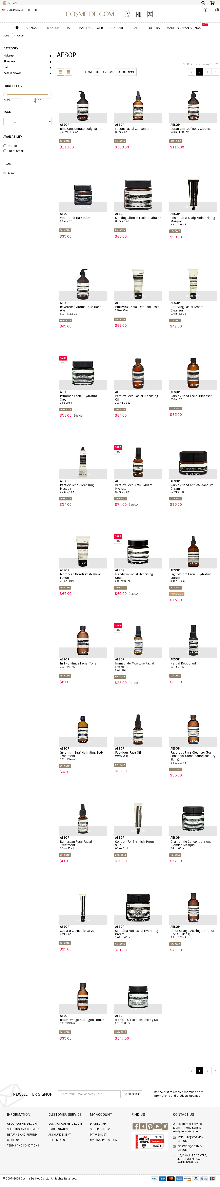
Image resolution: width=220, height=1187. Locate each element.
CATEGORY (10, 48)
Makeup (53, 28)
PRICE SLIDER (12, 86)
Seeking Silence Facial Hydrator (138, 219)
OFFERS (154, 28)
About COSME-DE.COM (22, 1123)
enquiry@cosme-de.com (190, 1139)
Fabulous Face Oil (138, 754)
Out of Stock (13, 151)
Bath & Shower (91, 28)
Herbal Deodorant (193, 665)
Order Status (58, 1129)
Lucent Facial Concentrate (138, 130)
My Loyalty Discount (104, 1140)
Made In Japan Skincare (185, 28)
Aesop (20, 35)
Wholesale (14, 1140)
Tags (7, 112)
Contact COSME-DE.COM (65, 1123)
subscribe (132, 1094)
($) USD (32, 10)
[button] (27, 57)
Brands (136, 28)
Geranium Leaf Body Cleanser (193, 130)
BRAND (8, 164)
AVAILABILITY (12, 137)
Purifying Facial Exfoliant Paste (138, 308)
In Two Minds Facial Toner (83, 665)
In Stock (10, 146)
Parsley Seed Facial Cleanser (193, 397)
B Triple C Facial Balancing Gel (138, 1021)
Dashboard (98, 1123)
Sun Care (116, 28)
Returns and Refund (22, 1134)
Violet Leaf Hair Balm (83, 219)
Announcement (59, 1134)
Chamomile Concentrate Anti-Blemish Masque (193, 845)
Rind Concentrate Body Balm (83, 130)
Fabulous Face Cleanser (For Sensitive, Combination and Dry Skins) (193, 758)
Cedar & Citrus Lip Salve (83, 932)
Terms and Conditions (23, 1145)
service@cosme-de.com (189, 1148)
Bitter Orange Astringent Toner (83, 1021)
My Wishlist (98, 1134)
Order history (100, 1129)
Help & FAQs (56, 1140)
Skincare (33, 28)
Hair (69, 28)
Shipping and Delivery (23, 1129)
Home (6, 35)
